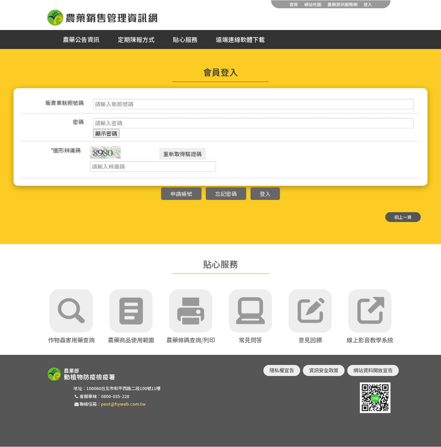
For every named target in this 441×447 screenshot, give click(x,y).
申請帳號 (181, 193)
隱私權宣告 (282, 370)
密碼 (78, 122)
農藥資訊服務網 (342, 4)
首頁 (293, 4)
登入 (368, 4)
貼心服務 (185, 39)
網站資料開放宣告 (373, 370)
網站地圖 (312, 4)
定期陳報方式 (136, 39)
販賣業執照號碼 (64, 103)
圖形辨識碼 (66, 150)
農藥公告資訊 (81, 39)
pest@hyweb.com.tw (123, 404)
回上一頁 (403, 217)
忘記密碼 (226, 193)
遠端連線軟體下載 (240, 39)
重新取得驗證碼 (182, 154)
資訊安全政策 (323, 370)
